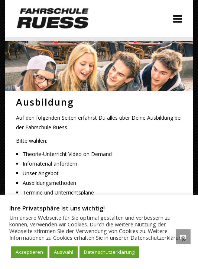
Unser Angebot (41, 173)
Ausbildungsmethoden (49, 182)
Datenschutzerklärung (109, 252)
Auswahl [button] (63, 252)
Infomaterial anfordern (50, 163)
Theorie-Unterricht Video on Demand (67, 153)
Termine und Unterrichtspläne (58, 192)
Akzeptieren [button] (29, 252)
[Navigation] (177, 18)
